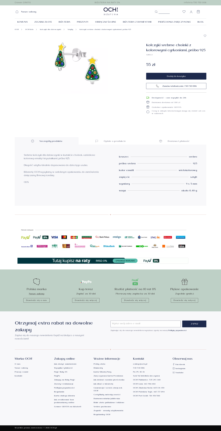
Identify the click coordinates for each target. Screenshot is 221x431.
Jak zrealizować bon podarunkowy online (64, 401)
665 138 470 (158, 388)
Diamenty (98, 368)
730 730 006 (139, 368)
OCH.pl (53, 428)
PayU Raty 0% (60, 372)
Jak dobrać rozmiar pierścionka (109, 380)
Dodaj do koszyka (176, 76)
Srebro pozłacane (102, 407)
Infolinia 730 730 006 (195, 2)
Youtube (178, 373)
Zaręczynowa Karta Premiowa (108, 376)
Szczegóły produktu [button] (46, 141)
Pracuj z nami (21, 372)
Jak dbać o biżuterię (103, 384)
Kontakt (18, 376)
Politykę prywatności (177, 330)
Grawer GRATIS (23, 2)
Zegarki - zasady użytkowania (108, 411)
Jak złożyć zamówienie (65, 364)
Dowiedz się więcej (86, 300)
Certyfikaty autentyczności (107, 395)
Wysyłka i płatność (63, 368)
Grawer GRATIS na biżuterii (67, 407)
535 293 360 (155, 380)
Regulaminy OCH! (102, 414)
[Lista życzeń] (184, 12)
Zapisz (194, 324)
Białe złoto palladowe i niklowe (109, 402)
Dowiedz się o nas (36, 300)
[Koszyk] (198, 12)
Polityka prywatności (64, 388)
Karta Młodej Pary (102, 372)
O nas (18, 364)
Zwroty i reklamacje (64, 384)
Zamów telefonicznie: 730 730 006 (176, 86)
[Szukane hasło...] (164, 11)
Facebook (179, 364)
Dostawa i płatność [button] (174, 141)
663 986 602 (149, 384)
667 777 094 (159, 392)
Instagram (179, 368)
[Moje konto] (191, 12)
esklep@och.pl (140, 364)
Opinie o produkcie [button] (110, 141)
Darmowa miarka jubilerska (107, 399)
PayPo (57, 376)
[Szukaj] (156, 11)
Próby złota (99, 364)
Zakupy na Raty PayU (64, 380)
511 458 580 (154, 396)
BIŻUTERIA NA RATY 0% (107, 2)
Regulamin (59, 392)
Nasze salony (36, 294)
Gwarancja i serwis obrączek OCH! (108, 390)
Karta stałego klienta (64, 396)
